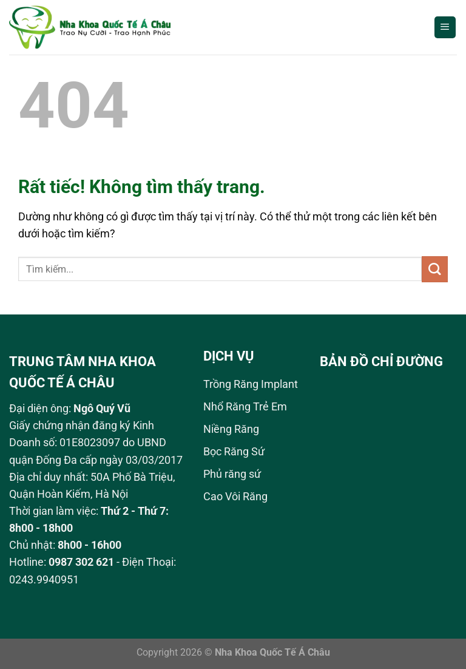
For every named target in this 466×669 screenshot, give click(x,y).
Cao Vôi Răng (235, 497)
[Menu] (445, 27)
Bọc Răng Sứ (234, 452)
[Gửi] (435, 269)
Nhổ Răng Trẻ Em (245, 407)
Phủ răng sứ (232, 474)
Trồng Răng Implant (250, 384)
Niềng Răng (231, 429)
